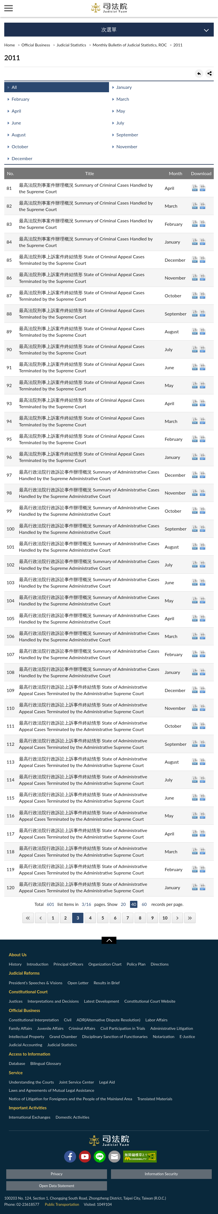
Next (177, 918)
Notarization (163, 1036)
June (16, 122)
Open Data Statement (56, 1185)
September (127, 134)
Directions (160, 964)
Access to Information (29, 1053)
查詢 (209, 8)
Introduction (37, 964)
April (16, 110)
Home (9, 44)
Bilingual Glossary (45, 1063)
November (126, 146)
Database (17, 1063)
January (124, 87)
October (20, 146)
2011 (178, 44)
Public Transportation (62, 1204)
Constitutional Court (28, 991)
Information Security (161, 1174)
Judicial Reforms (24, 973)
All (14, 87)
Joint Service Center (76, 1082)
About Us (18, 954)
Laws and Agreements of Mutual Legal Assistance (51, 1090)
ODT (203, 187)
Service (16, 1072)
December (22, 158)
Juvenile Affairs (50, 1028)
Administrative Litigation (171, 1028)
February (21, 99)
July (120, 122)
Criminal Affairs (82, 1028)
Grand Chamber (63, 1036)
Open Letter (78, 982)
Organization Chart (105, 964)
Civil (68, 1019)
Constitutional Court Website (149, 1001)
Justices (15, 1001)
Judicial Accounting (25, 1044)
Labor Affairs (156, 1019)
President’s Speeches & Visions (35, 982)
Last (190, 918)
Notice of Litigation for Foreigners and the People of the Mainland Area (70, 1098)
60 (144, 904)
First (28, 918)
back (199, 73)
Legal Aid (107, 1082)
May (120, 110)
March (122, 99)
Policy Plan (136, 964)
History (15, 964)
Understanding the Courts (31, 1082)
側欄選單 (8, 8)
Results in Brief (107, 982)
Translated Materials (154, 1098)
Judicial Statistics (71, 44)
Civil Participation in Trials (122, 1028)
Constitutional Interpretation (34, 1019)
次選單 (109, 29)
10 (165, 917)
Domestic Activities (72, 1117)
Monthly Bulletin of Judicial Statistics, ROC (130, 44)
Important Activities (28, 1107)
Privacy (56, 1174)
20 (123, 904)
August (19, 134)
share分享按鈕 (209, 73)
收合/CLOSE (109, 940)
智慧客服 (192, 8)
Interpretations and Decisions (53, 1001)
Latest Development (101, 1001)
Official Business (35, 44)
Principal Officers (68, 964)
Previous (40, 918)
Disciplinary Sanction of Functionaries (115, 1036)
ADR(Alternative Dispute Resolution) (108, 1019)
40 (133, 904)
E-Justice (187, 1036)
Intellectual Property (26, 1036)
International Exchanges (30, 1117)
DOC (195, 187)
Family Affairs (20, 1028)
